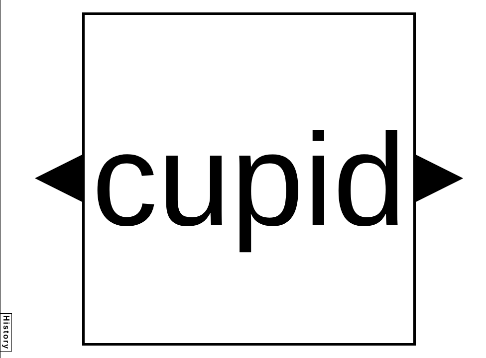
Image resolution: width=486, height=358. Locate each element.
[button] (58, 178)
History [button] (6, 332)
